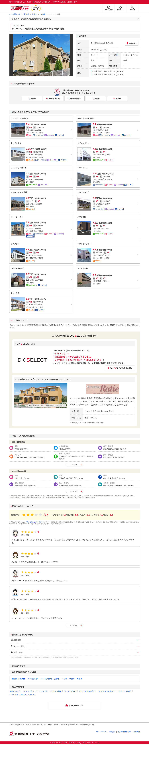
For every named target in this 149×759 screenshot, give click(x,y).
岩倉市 (57, 679)
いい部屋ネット (15, 14)
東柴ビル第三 (15, 691)
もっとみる (73, 464)
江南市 (34, 14)
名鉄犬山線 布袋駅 (99, 74)
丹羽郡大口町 (54, 98)
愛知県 (26, 14)
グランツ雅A (56, 691)
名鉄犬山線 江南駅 (99, 71)
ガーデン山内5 (70, 691)
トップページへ (76, 705)
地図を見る (131, 43)
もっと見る (73, 625)
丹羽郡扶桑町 (75, 98)
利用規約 (112, 732)
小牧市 (72, 679)
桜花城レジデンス (28, 694)
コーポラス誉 (42, 691)
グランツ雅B (28, 691)
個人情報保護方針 (124, 732)
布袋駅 (118, 98)
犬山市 (79, 679)
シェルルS (13, 694)
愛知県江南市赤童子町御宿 (102, 43)
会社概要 (136, 732)
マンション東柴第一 (107, 691)
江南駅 (42, 14)
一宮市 (64, 679)
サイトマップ (101, 732)
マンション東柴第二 (87, 691)
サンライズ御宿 (124, 691)
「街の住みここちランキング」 (35, 522)
